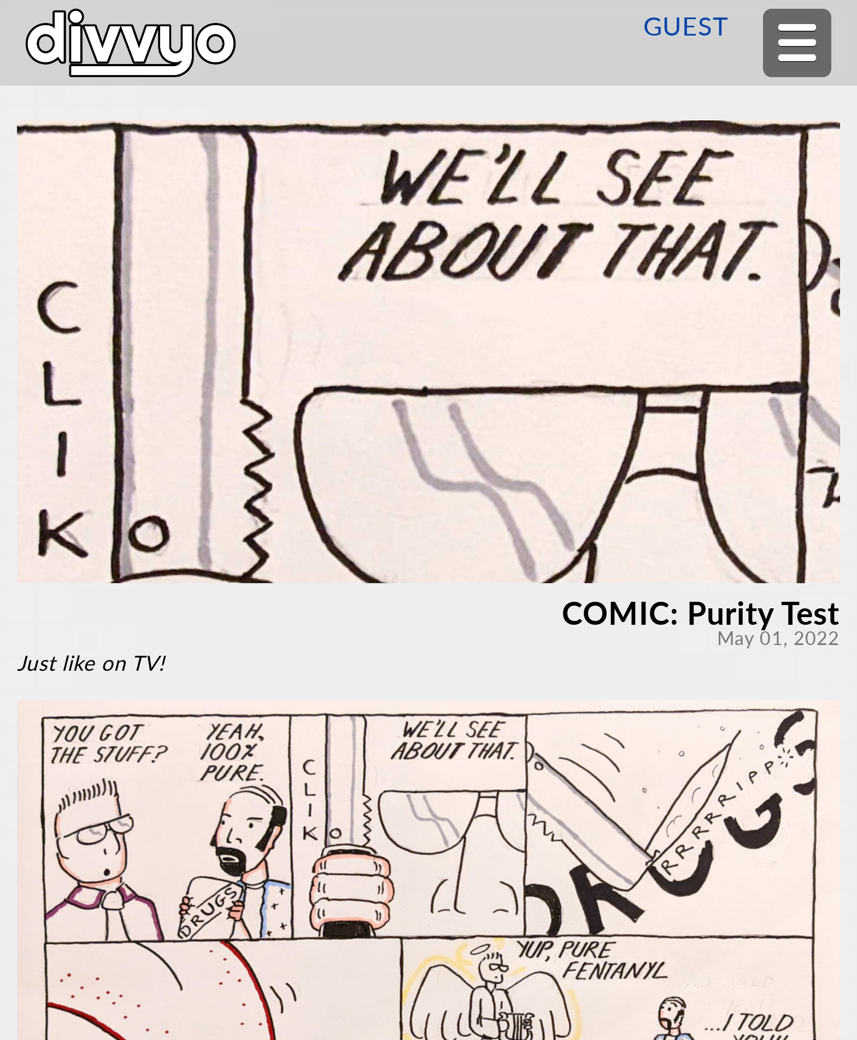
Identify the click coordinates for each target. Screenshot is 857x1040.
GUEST (686, 25)
